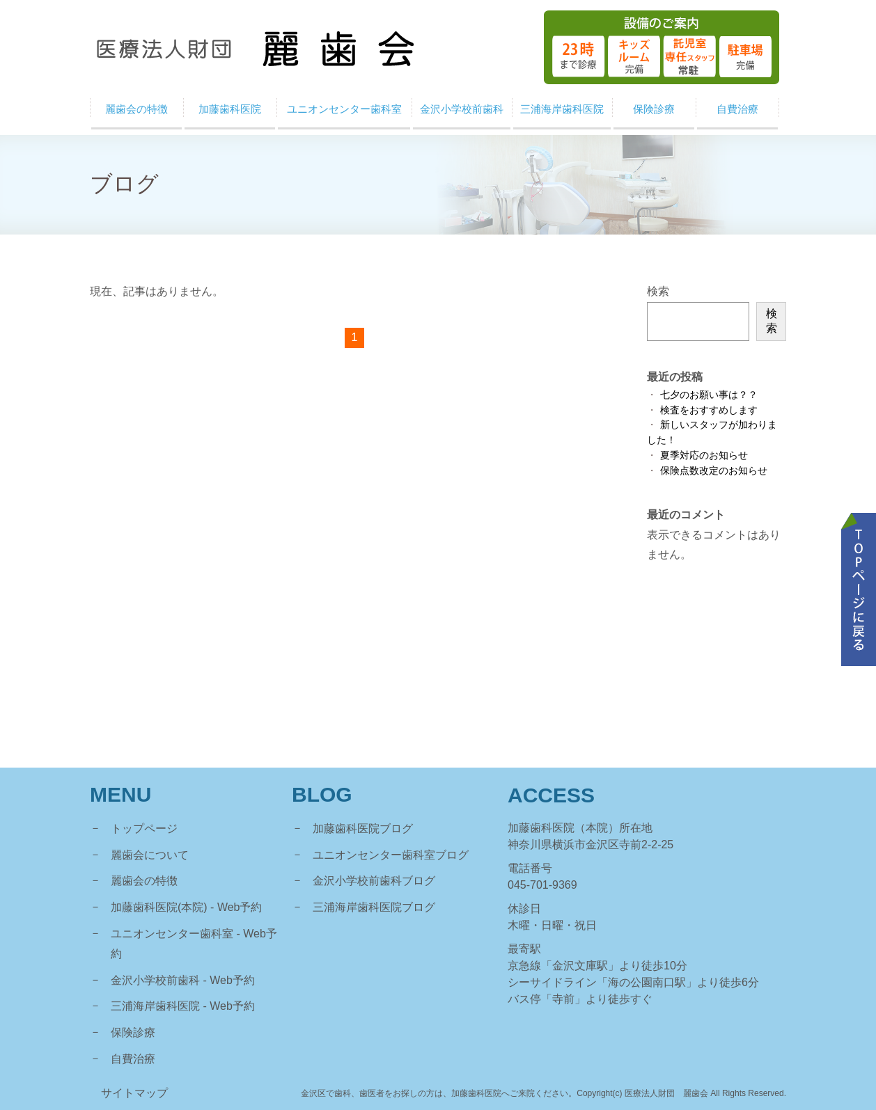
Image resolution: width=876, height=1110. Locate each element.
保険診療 (133, 1032)
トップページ (144, 828)
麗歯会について (150, 855)
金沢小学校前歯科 (155, 980)
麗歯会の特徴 (144, 881)
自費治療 (133, 1059)
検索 (658, 291)
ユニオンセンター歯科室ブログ (391, 855)
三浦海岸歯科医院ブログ (374, 907)
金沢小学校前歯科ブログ (374, 881)
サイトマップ (134, 1093)
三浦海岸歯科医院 (155, 1006)
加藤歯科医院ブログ (363, 828)
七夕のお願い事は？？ (709, 395)
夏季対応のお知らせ (704, 455)
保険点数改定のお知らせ (713, 471)
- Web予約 (236, 907)
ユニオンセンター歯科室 (172, 933)
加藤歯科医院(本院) (159, 907)
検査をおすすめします (709, 410)
